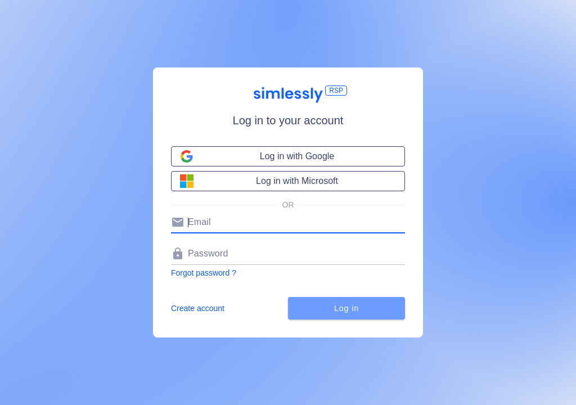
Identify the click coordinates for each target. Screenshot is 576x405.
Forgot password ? (203, 272)
